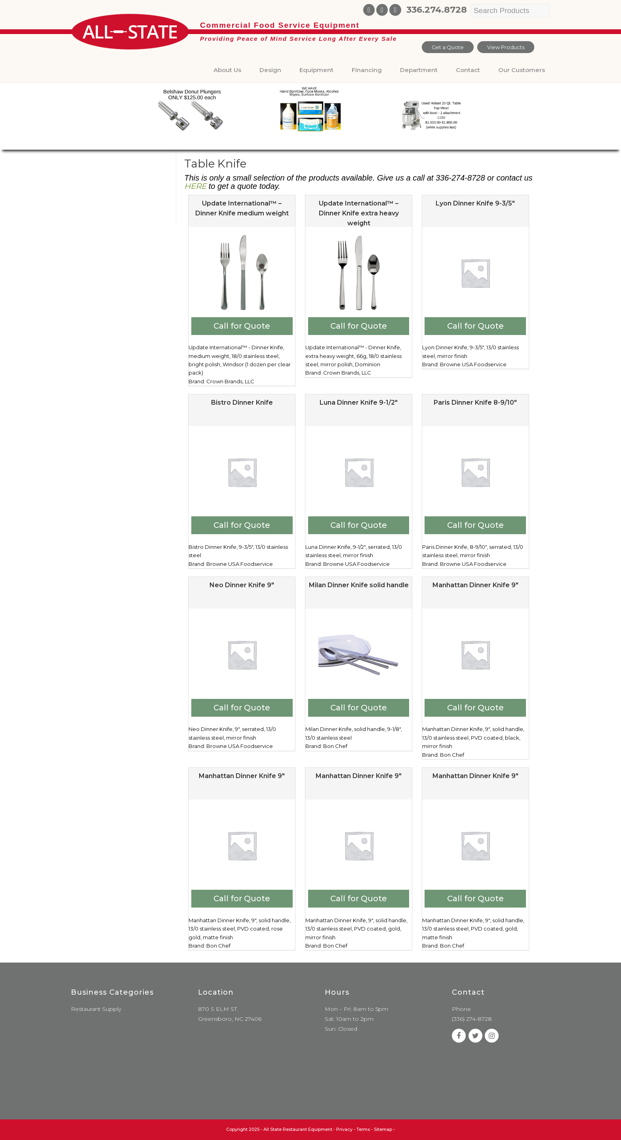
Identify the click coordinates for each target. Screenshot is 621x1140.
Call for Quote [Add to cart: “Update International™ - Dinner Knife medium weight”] (241, 326)
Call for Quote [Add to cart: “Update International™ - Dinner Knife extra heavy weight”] (358, 326)
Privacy (344, 1129)
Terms (363, 1129)
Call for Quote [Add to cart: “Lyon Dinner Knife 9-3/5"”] (475, 326)
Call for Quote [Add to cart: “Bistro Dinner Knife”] (241, 525)
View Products (505, 47)
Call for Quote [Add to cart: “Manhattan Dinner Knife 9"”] (475, 707)
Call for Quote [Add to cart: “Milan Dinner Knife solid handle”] (358, 707)
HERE (195, 186)
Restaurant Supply (96, 1008)
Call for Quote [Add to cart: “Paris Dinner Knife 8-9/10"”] (475, 525)
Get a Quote (448, 47)
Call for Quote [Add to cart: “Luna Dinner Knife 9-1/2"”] (358, 525)
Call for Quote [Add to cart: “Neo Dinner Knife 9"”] (241, 707)
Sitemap (383, 1129)
